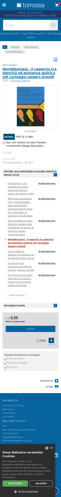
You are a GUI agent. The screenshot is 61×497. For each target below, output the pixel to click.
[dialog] (27, 470)
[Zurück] (4, 47)
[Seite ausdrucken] (56, 59)
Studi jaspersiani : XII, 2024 (17, 162)
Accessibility (8, 416)
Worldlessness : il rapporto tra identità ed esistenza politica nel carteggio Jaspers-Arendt (29, 72)
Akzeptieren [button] (15, 483)
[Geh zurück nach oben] (55, 491)
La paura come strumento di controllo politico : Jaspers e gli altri (21, 267)
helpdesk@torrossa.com (20, 440)
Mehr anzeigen (17, 295)
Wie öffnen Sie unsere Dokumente (19, 429)
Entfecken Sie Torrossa (13, 405)
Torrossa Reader (10, 433)
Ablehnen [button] (41, 483)
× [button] (51, 448)
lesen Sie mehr (32, 145)
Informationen (14, 305)
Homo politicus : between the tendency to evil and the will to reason (21, 255)
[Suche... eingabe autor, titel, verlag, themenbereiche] (30, 25)
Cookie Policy (8, 412)
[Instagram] (56, 455)
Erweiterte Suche (10, 33)
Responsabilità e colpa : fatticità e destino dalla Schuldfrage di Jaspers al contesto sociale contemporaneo (20, 227)
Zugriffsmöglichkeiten (12, 437)
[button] (53, 25)
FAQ (4, 426)
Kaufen (30, 328)
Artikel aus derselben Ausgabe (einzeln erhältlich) (30, 173)
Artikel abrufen (46, 183)
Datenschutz (8, 409)
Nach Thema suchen (33, 33)
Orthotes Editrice (20, 80)
